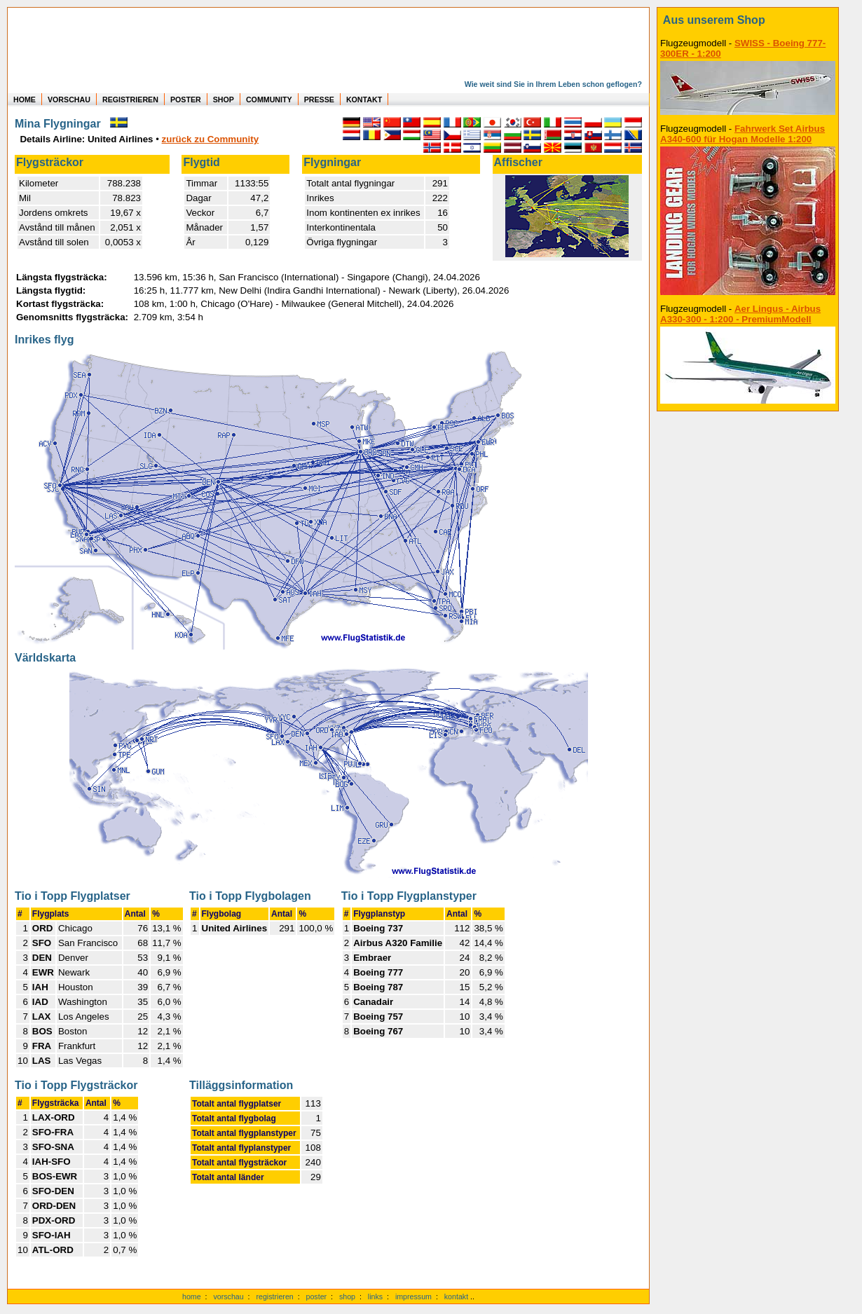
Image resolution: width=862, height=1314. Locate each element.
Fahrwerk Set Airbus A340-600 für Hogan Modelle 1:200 (742, 133)
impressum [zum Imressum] (413, 1296)
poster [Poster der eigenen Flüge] (316, 1296)
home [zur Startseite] (191, 1296)
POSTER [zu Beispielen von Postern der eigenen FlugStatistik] (185, 99)
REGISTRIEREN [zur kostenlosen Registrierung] (130, 99)
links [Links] (375, 1296)
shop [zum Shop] (347, 1296)
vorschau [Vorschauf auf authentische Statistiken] (228, 1296)
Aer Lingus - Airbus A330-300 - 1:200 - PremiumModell (740, 313)
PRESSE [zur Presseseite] (319, 99)
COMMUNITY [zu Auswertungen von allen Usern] (269, 99)
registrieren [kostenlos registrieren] (274, 1296)
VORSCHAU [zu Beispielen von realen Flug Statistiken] (69, 99)
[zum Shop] (747, 20)
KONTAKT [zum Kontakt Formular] (364, 99)
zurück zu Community (210, 139)
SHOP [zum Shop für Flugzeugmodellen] (223, 99)
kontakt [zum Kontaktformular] (456, 1296)
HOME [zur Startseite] (24, 99)
